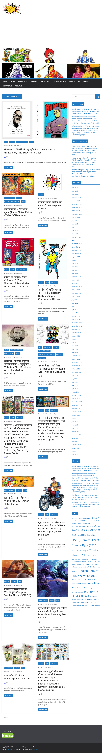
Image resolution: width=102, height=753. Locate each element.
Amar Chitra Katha (9, 198)
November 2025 (77, 207)
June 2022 (75, 342)
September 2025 (77, 214)
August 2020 (76, 415)
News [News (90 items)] (89, 588)
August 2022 (76, 336)
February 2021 (76, 395)
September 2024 (77, 254)
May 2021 (75, 385)
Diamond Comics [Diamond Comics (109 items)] (78, 562)
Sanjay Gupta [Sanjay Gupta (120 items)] (86, 602)
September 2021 (77, 372)
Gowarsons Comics (16, 350)
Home (5, 81)
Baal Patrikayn (47, 347)
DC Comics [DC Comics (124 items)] (94, 559)
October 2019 (76, 441)
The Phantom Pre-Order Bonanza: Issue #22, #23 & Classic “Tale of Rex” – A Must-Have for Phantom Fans (85, 497)
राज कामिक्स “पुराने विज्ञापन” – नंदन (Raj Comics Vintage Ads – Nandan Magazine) (52, 368)
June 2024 (75, 263)
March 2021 (75, 392)
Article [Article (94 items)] (74, 521)
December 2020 (77, 402)
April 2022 (75, 349)
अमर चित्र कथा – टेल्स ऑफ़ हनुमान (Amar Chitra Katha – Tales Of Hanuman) (18, 212)
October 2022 (76, 329)
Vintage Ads (44, 81)
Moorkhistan (23, 81)
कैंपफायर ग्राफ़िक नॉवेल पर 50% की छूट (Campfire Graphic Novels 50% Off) (17, 592)
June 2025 (75, 224)
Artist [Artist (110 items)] (81, 521)
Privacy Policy (6, 731)
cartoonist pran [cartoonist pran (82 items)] (84, 523)
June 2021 (75, 382)
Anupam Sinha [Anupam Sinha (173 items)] (92, 518)
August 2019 (76, 448)
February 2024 (76, 277)
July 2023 (74, 300)
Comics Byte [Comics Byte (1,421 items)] (84, 545)
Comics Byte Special (22, 142)
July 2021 (74, 379)
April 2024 (75, 270)
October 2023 (76, 290)
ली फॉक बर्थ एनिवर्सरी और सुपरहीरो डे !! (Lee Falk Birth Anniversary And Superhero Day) (29, 151)
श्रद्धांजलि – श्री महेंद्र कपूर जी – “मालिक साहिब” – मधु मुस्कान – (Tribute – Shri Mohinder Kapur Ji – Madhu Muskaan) (17, 367)
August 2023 (76, 296)
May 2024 (75, 267)
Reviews (34, 81)
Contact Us (7, 86)
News (13, 81)
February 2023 (76, 316)
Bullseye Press (43, 600)
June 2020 (75, 422)
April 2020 (75, 428)
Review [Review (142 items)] (76, 602)
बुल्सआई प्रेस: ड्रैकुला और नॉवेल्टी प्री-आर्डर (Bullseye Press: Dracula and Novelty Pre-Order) (52, 612)
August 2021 (76, 375)
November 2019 (77, 438)
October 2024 (76, 250)
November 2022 (77, 326)
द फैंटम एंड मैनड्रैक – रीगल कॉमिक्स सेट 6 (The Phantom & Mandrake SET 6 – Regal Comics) (16, 281)
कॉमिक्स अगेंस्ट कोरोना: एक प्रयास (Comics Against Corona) (50, 205)
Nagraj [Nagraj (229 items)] (76, 583)
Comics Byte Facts (59, 81)
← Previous (6, 718)
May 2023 (75, 306)
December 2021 (77, 362)
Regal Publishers (21, 269)
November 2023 (77, 286)
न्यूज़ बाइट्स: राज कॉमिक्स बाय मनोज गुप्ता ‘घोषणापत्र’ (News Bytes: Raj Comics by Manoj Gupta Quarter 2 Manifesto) (51, 528)
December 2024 (77, 244)
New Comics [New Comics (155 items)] (88, 583)
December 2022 (77, 323)
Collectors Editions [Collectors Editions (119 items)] (87, 526)
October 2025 (76, 211)
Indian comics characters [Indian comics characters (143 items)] (81, 567)
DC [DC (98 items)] (86, 559)
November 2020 (77, 405)
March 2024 (75, 273)
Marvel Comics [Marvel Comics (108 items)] (80, 580)
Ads (40, 347)
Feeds (77, 461)
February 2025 (76, 237)
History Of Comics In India (11, 201)
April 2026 (75, 191)
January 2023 (76, 319)
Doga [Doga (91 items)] (87, 561)
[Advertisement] (51, 33)
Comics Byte (18, 145)
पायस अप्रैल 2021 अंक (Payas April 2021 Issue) (17, 677)
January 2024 (76, 280)
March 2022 (75, 352)
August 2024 (76, 257)
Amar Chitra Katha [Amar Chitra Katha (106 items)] (78, 518)
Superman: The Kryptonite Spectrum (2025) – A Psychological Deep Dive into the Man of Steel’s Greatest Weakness (86, 505)
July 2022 (74, 339)
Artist (6, 142)
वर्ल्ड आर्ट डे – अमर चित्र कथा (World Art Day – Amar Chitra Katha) (16, 500)
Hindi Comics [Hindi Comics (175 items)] (91, 564)
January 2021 (76, 399)
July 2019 (74, 451)
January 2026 (76, 201)
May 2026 (75, 188)
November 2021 (77, 366)
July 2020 (74, 418)
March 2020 (75, 431)
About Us (18, 86)
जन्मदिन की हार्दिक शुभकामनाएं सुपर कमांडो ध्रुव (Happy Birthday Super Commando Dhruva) (51, 294)
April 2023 (75, 310)
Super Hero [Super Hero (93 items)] (95, 605)
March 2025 (75, 234)
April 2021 (75, 389)
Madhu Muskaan (8, 353)
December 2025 (77, 204)
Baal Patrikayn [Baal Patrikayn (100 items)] (90, 521)
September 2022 (77, 333)
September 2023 (77, 293)
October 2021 (76, 369)
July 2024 (74, 260)
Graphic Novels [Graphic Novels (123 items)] (78, 564)
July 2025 (74, 221)
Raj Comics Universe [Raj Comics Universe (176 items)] (90, 599)
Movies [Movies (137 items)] (91, 580)
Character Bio (74, 81)
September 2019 (77, 445)
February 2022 (76, 356)
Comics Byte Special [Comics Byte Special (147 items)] (80, 551)
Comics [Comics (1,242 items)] (90, 540)
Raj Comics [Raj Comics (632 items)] (81, 595)
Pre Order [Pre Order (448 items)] (90, 591)
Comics (12, 142)
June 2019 (75, 455)
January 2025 (76, 240)
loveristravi (75, 170)
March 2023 (75, 313)
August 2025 (76, 217)
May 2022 (75, 346)
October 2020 (76, 408)
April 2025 (75, 230)
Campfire (6, 581)
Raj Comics (54, 282)
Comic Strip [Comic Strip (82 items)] (79, 559)
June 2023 (75, 303)
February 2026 (76, 198)
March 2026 (75, 194)
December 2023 (77, 283)
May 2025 (75, 227)
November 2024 (77, 247)
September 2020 (77, 412)
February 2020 (76, 435)
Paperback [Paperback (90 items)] (79, 592)
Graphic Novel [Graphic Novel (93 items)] (95, 561)
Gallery (86, 81)
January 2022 (76, 359)
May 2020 (75, 425)
